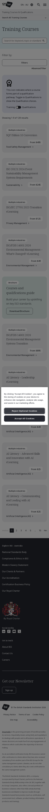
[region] (24, 406)
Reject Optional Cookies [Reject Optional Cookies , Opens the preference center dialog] (24, 411)
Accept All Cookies (24, 418)
